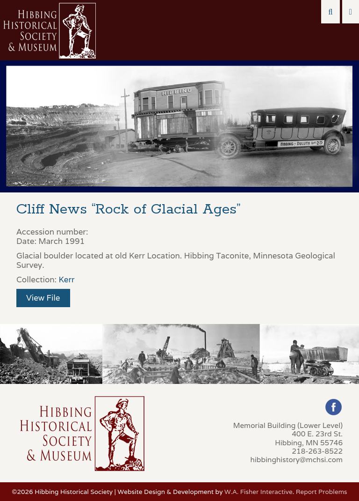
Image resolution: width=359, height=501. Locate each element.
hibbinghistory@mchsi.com (297, 459)
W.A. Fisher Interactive (258, 491)
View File (43, 298)
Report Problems (321, 491)
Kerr (66, 279)
